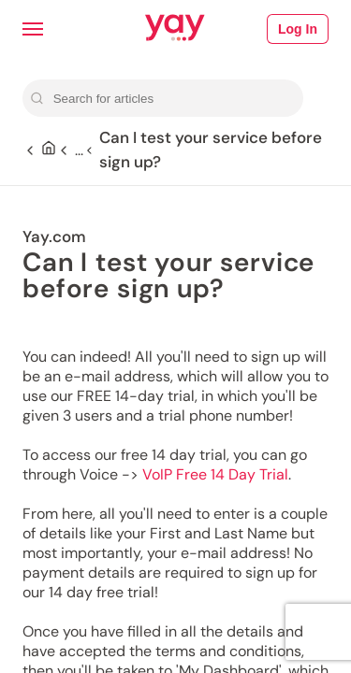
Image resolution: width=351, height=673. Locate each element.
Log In (297, 28)
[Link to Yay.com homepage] (175, 29)
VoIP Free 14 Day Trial (215, 474)
